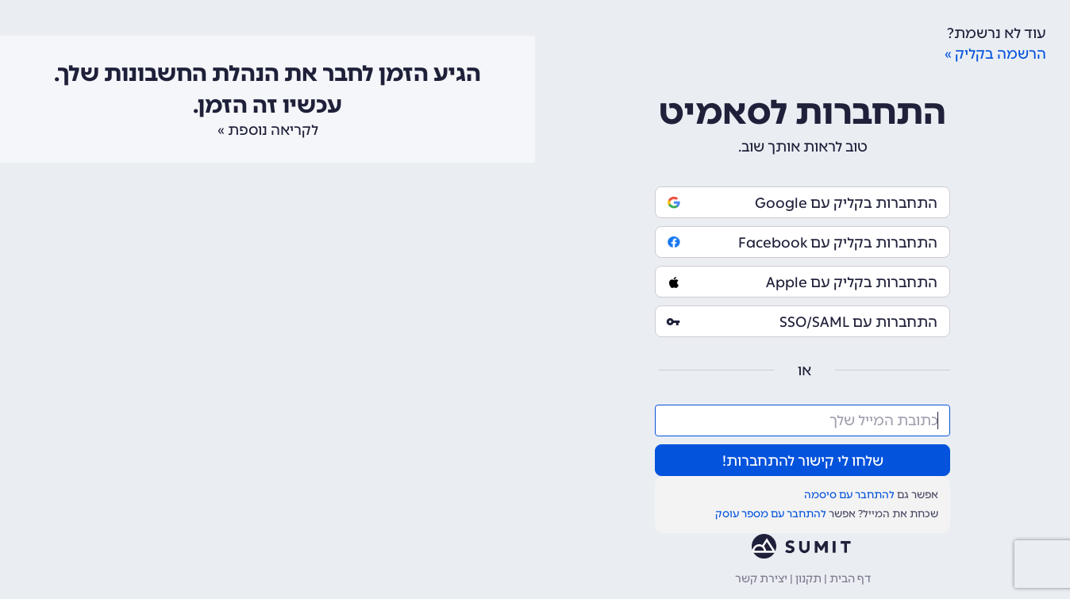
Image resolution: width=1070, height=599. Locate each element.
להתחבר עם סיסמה (849, 495)
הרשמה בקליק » (995, 54)
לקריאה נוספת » (267, 130)
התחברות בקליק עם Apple (802, 282)
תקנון (808, 579)
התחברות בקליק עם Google (802, 203)
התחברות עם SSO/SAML (802, 321)
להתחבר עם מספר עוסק (770, 514)
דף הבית (850, 579)
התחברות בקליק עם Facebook (802, 243)
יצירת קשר (761, 579)
